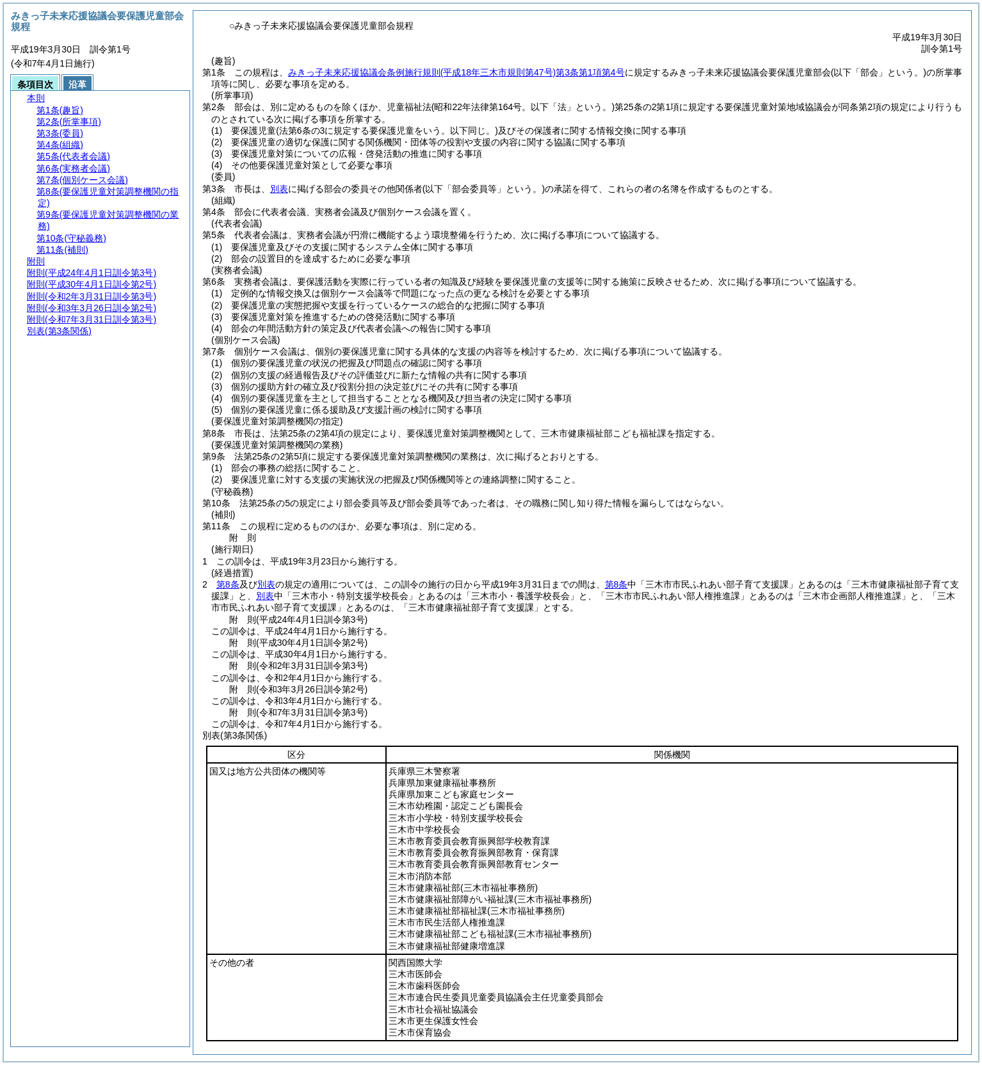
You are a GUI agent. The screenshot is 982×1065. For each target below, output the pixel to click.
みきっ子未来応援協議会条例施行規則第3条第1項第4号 (456, 72)
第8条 (227, 584)
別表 (279, 189)
